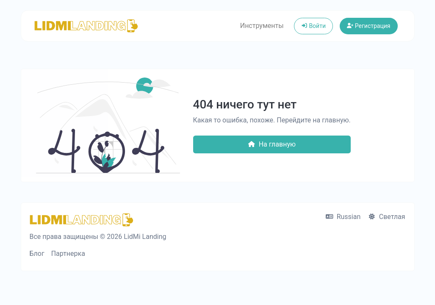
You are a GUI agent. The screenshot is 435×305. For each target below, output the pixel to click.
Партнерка (68, 254)
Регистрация (369, 25)
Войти (313, 25)
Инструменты (262, 26)
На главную (272, 144)
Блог (37, 254)
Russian (343, 217)
